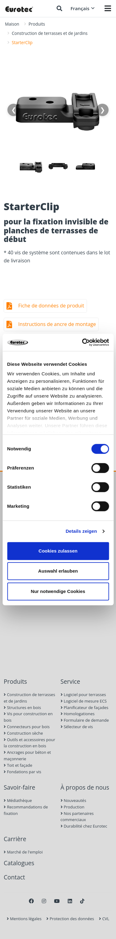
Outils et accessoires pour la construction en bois (29, 743)
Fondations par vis (22, 771)
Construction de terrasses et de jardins (50, 33)
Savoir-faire (19, 787)
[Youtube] (57, 901)
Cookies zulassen (58, 550)
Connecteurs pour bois (26, 726)
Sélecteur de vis (77, 726)
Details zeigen (81, 531)
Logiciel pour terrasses (83, 694)
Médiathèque (18, 800)
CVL (104, 918)
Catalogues (19, 863)
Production (72, 807)
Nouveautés (73, 800)
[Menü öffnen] (108, 8)
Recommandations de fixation (26, 810)
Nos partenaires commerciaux (77, 817)
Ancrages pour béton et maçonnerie (27, 755)
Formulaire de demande (85, 720)
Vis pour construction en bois (28, 717)
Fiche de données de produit (51, 305)
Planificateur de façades (85, 707)
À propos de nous (85, 787)
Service (70, 681)
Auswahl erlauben (58, 571)
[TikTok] (82, 901)
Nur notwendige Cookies (58, 591)
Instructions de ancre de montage (57, 324)
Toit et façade (18, 765)
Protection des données (70, 918)
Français (83, 8)
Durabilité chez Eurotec (84, 826)
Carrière (15, 839)
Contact (14, 877)
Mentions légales (24, 918)
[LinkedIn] (70, 901)
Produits (36, 24)
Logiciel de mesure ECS (84, 701)
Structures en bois (22, 707)
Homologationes (78, 713)
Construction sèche (23, 733)
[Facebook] (31, 901)
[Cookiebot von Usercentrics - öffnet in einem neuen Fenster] (82, 342)
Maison (12, 24)
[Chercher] (59, 8)
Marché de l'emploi (23, 852)
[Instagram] (44, 901)
